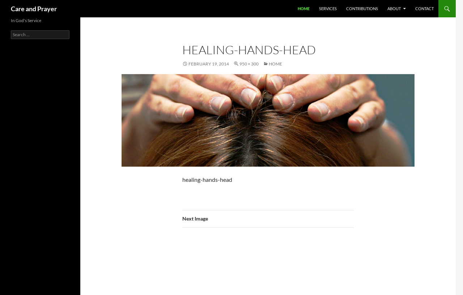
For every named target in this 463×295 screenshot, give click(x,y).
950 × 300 (249, 64)
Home (304, 8)
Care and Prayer (34, 9)
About (394, 8)
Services (328, 8)
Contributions (362, 8)
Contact (424, 8)
